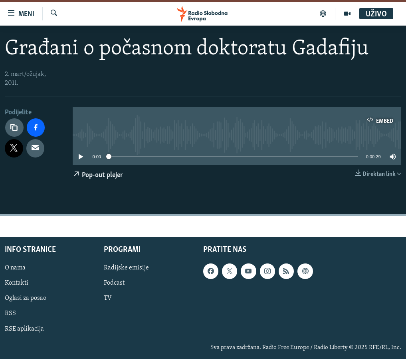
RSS (10, 313)
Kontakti (16, 283)
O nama (15, 268)
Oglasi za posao (25, 298)
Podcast (114, 283)
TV (108, 298)
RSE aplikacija (24, 328)
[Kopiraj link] (14, 127)
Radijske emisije (126, 268)
